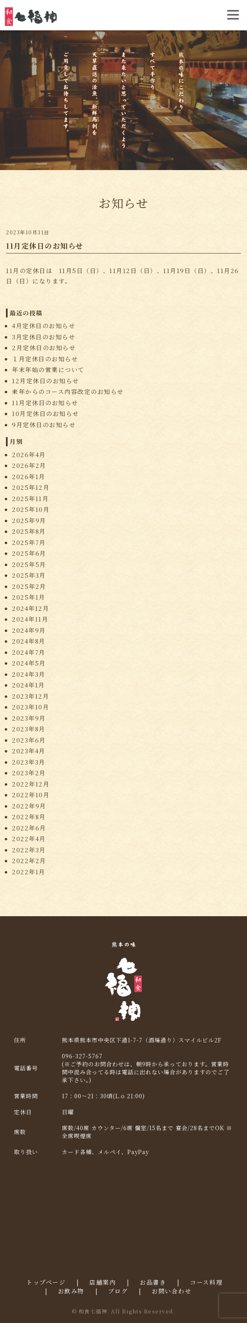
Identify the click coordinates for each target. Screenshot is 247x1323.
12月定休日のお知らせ (45, 380)
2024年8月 (28, 641)
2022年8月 (29, 816)
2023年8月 (28, 729)
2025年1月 (28, 597)
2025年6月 (29, 553)
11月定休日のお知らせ (45, 402)
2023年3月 (28, 762)
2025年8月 (29, 531)
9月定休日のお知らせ (43, 424)
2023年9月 (29, 718)
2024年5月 (29, 663)
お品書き (153, 1282)
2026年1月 (28, 476)
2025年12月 (30, 487)
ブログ (118, 1291)
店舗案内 (102, 1282)
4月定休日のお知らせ (43, 325)
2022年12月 (30, 784)
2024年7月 (28, 652)
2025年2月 (29, 586)
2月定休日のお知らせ (43, 347)
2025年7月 (29, 542)
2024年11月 (30, 619)
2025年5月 (29, 564)
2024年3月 (28, 674)
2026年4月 (29, 454)
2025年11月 (30, 498)
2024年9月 (29, 630)
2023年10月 (30, 707)
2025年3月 (29, 575)
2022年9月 (29, 806)
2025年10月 (30, 509)
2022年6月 (29, 828)
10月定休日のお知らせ (45, 413)
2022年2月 (29, 860)
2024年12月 (30, 608)
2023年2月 (29, 772)
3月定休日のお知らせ (43, 337)
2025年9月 (29, 520)
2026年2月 (29, 465)
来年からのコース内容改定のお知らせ (68, 391)
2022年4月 (29, 838)
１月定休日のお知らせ (45, 359)
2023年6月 (29, 740)
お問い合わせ (171, 1291)
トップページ (45, 1282)
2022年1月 (28, 871)
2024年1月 (28, 685)
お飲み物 (71, 1291)
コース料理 (206, 1282)
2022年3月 (29, 850)
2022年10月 (30, 794)
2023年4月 (28, 751)
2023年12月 (30, 696)
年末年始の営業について (48, 369)
